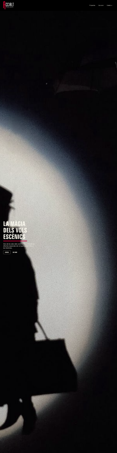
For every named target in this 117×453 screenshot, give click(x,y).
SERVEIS (7, 252)
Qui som (101, 5)
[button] (109, 5)
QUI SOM (15, 252)
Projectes (92, 5)
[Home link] (9, 5)
